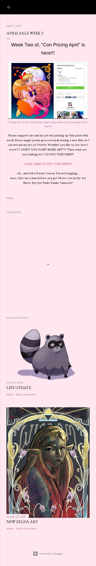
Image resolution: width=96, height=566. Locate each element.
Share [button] (9, 198)
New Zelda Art (22, 521)
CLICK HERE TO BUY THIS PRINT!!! (48, 164)
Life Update (18, 387)
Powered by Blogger (48, 553)
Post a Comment (26, 394)
